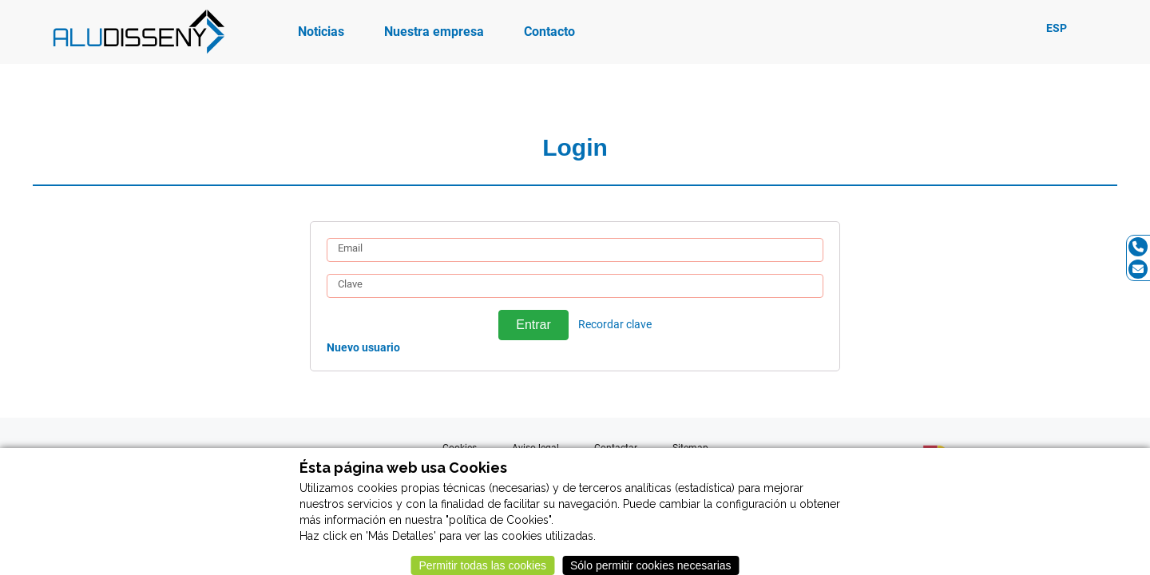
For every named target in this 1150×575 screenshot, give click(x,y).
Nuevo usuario (363, 347)
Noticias (321, 31)
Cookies (459, 448)
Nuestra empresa (434, 31)
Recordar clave (615, 324)
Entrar (533, 324)
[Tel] (1138, 246)
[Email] (1138, 269)
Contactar (615, 448)
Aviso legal (535, 448)
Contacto (549, 31)
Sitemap (690, 448)
